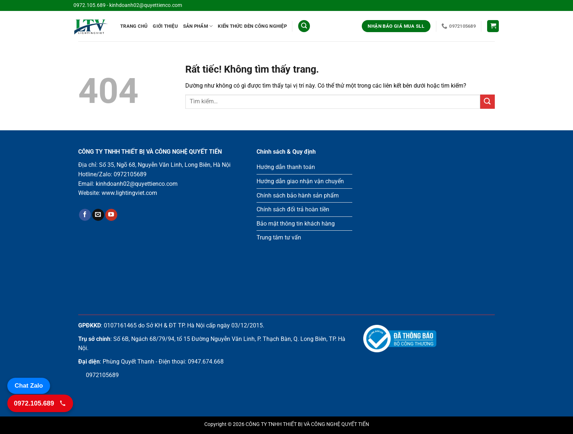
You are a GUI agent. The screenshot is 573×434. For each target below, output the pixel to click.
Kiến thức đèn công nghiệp (252, 26)
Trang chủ (134, 26)
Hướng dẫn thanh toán (286, 167)
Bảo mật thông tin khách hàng (296, 223)
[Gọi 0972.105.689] (40, 403)
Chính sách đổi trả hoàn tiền (293, 209)
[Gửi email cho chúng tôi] (98, 215)
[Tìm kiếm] (304, 26)
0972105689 (130, 174)
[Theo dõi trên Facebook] (85, 215)
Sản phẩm (198, 26)
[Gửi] (487, 102)
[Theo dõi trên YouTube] (111, 215)
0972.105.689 (89, 5)
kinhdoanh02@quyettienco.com (145, 5)
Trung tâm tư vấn (279, 237)
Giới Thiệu (165, 26)
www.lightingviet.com (129, 192)
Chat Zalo (29, 385)
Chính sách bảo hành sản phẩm (298, 195)
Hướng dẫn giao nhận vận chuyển (300, 181)
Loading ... (429, 220)
